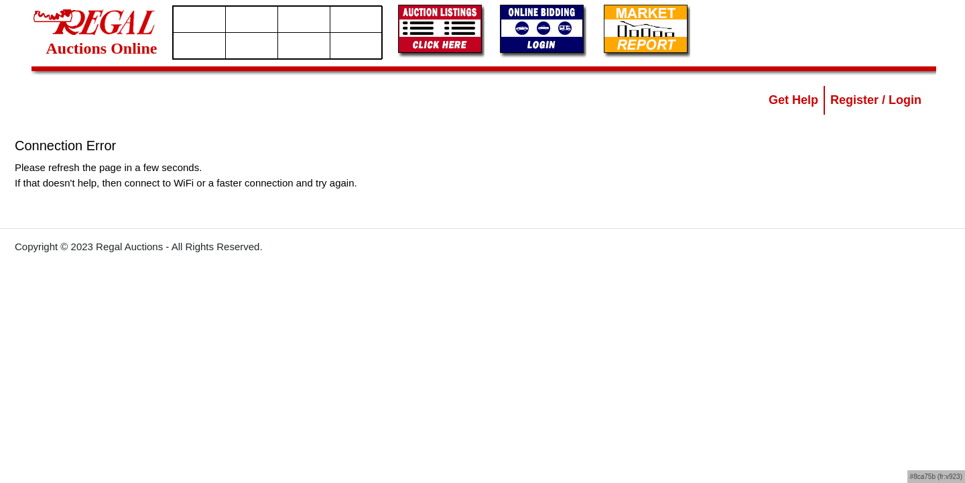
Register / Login (875, 100)
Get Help (793, 100)
